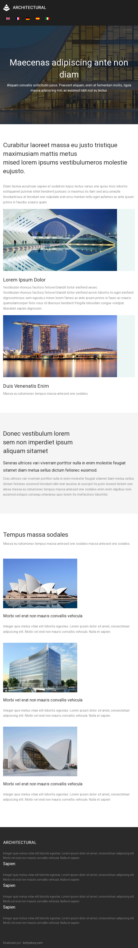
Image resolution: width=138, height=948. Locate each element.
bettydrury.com (33, 942)
